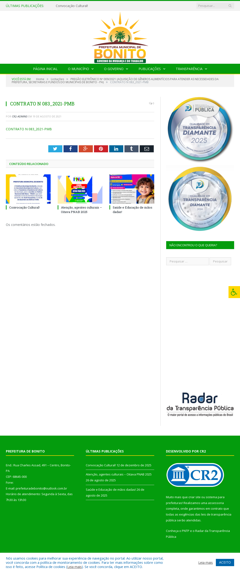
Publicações (150, 69)
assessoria (216, 503)
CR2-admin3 (19, 116)
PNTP (185, 531)
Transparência (189, 69)
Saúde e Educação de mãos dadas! (111, 489)
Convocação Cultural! (72, 6)
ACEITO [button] (225, 562)
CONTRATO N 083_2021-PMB (29, 129)
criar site (194, 497)
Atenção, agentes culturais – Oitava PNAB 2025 (81, 209)
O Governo (114, 69)
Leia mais (74, 566)
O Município (78, 69)
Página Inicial (45, 69)
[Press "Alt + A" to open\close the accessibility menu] (234, 292)
